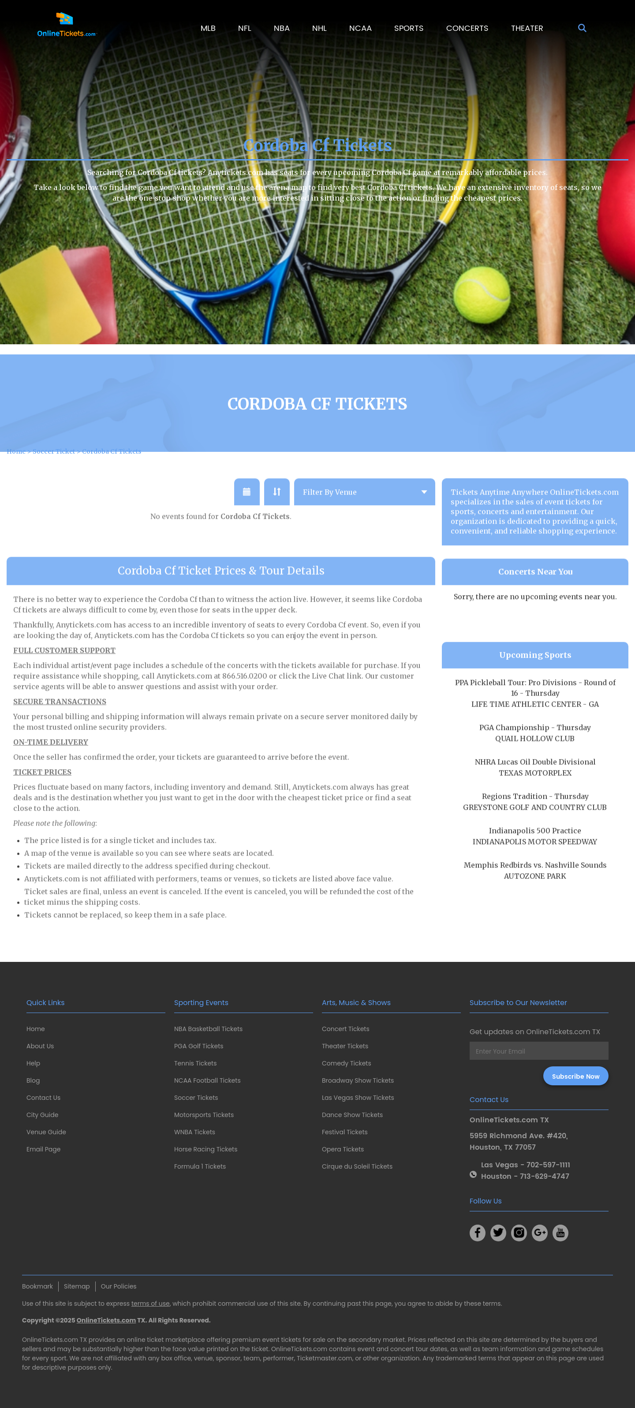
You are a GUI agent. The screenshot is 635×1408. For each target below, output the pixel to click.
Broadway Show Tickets (358, 1080)
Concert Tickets (346, 1028)
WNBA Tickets (194, 1132)
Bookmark (37, 1286)
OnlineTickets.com (106, 1320)
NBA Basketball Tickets (208, 1028)
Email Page (43, 1149)
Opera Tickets (343, 1149)
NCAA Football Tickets (207, 1080)
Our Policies (119, 1286)
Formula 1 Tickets (200, 1166)
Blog (33, 1080)
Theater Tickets (345, 1046)
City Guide (42, 1114)
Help (33, 1063)
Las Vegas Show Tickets (358, 1097)
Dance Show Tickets (352, 1114)
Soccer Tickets (196, 1097)
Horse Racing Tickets (206, 1149)
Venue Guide (46, 1132)
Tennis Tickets (195, 1063)
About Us (40, 1046)
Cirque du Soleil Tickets (357, 1166)
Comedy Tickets (346, 1063)
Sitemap (77, 1286)
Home (35, 1028)
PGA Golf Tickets (199, 1046)
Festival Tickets (345, 1132)
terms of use (150, 1303)
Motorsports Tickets (204, 1114)
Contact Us (43, 1097)
